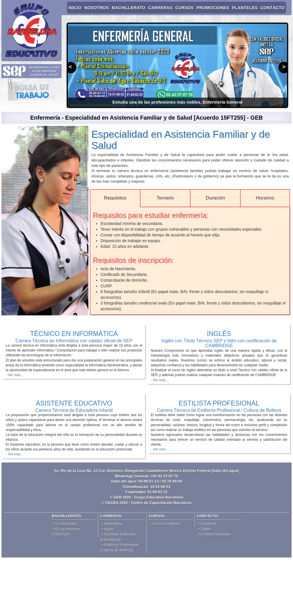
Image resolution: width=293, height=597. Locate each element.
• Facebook (207, 523)
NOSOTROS (96, 7)
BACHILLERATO (128, 7)
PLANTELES (245, 7)
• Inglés (108, 529)
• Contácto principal (214, 534)
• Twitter (204, 529)
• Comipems (165, 523)
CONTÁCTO (272, 7)
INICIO (75, 7)
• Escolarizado (65, 523)
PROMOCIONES (213, 7)
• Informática (112, 523)
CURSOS (184, 7)
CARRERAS (160, 7)
